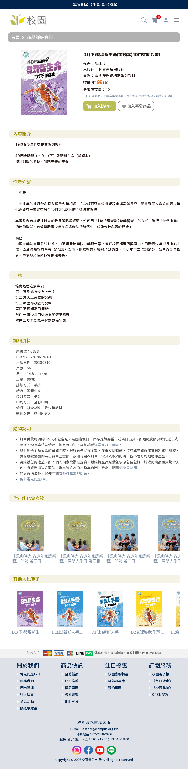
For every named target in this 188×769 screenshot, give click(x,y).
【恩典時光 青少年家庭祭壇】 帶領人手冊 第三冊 (81, 558)
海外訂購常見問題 (73, 473)
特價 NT (89, 82)
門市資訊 (27, 687)
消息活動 (27, 701)
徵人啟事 (27, 694)
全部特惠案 (116, 680)
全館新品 (72, 674)
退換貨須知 (128, 467)
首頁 (15, 37)
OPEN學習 (160, 694)
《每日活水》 (162, 680)
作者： (88, 63)
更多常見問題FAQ (34, 479)
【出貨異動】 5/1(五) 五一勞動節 (94, 4)
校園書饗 (72, 694)
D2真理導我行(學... (147, 632)
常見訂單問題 (108, 444)
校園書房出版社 (111, 69)
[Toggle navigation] (176, 20)
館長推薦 (72, 680)
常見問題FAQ (30, 674)
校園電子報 (160, 674)
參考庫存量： (94, 89)
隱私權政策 (28, 708)
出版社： (90, 69)
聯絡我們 (27, 680)
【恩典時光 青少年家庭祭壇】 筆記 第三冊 (34, 558)
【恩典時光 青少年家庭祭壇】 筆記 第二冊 (128, 558)
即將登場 (72, 701)
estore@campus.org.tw (100, 728)
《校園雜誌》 (162, 687)
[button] (144, 20)
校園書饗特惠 (118, 674)
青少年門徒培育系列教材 (115, 75)
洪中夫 (100, 63)
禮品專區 (72, 687)
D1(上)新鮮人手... (67, 632)
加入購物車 (99, 106)
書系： (88, 75)
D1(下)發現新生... (27, 632)
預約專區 (115, 687)
